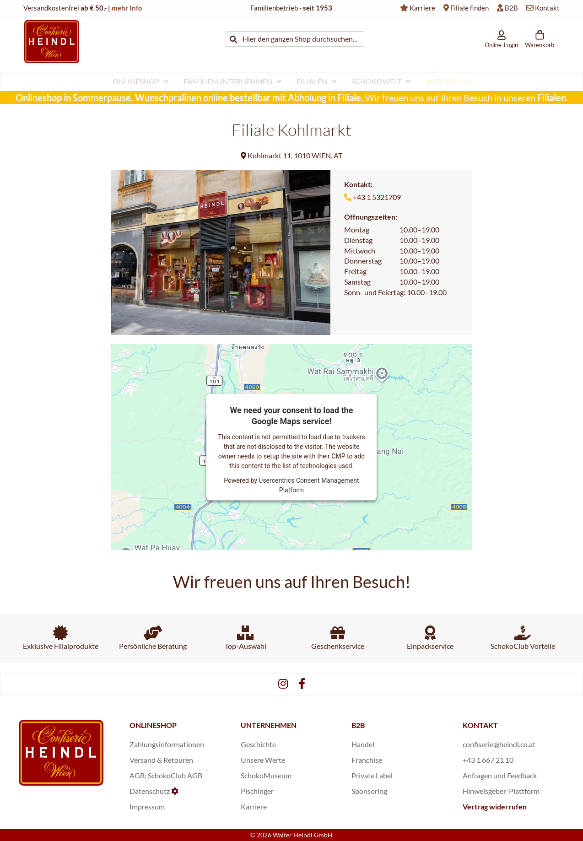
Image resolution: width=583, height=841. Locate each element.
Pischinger (257, 791)
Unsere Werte (263, 759)
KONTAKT (480, 725)
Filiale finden (469, 8)
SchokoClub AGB (175, 775)
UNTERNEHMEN (269, 725)
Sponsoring (369, 791)
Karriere (422, 8)
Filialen (551, 97)
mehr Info (127, 8)
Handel (362, 744)
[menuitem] (140, 81)
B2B (511, 8)
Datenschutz (150, 791)
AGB (137, 775)
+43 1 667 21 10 (488, 759)
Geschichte (258, 744)
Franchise (366, 759)
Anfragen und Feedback (500, 775)
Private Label (372, 775)
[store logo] (51, 41)
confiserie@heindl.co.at (499, 744)
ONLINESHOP (153, 725)
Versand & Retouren (161, 759)
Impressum (147, 806)
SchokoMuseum (266, 775)
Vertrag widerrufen (495, 806)
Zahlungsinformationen (167, 744)
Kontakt (547, 8)
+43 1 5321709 (377, 197)
